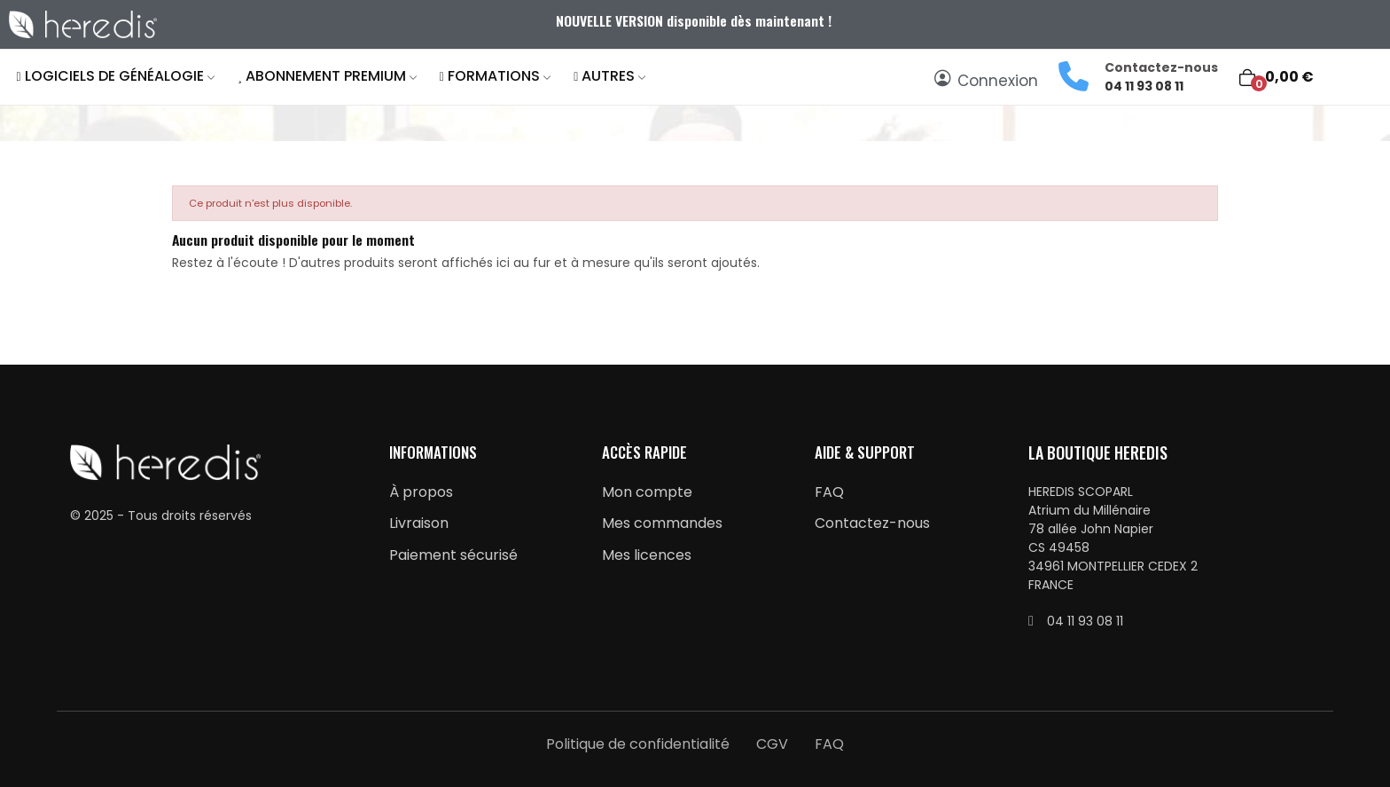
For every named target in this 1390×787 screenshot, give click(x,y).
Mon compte (647, 492)
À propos (421, 492)
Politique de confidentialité (638, 744)
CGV (772, 744)
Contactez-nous (872, 523)
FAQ (829, 492)
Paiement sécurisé (453, 555)
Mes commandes (662, 523)
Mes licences (646, 555)
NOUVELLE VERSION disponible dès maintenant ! (695, 20)
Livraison (419, 523)
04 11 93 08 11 (1144, 86)
